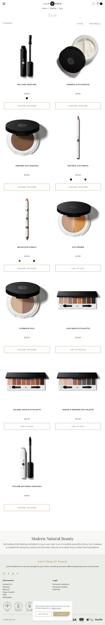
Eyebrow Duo (26, 328)
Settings (44, 614)
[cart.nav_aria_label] (100, 4)
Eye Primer (78, 247)
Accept (61, 614)
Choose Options (26, 106)
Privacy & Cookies (60, 587)
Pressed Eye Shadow (27, 166)
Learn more (56, 608)
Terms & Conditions (61, 584)
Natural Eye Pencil (78, 166)
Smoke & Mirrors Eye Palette (78, 410)
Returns (6, 589)
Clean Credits (8, 592)
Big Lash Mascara (26, 85)
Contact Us (7, 584)
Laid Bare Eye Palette (78, 328)
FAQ (4, 595)
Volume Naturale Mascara (27, 486)
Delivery (6, 587)
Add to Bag (78, 268)
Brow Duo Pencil (26, 247)
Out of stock (78, 349)
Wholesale (7, 597)
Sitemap (56, 589)
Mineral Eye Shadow (78, 85)
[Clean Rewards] (93, 4)
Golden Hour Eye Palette (27, 410)
